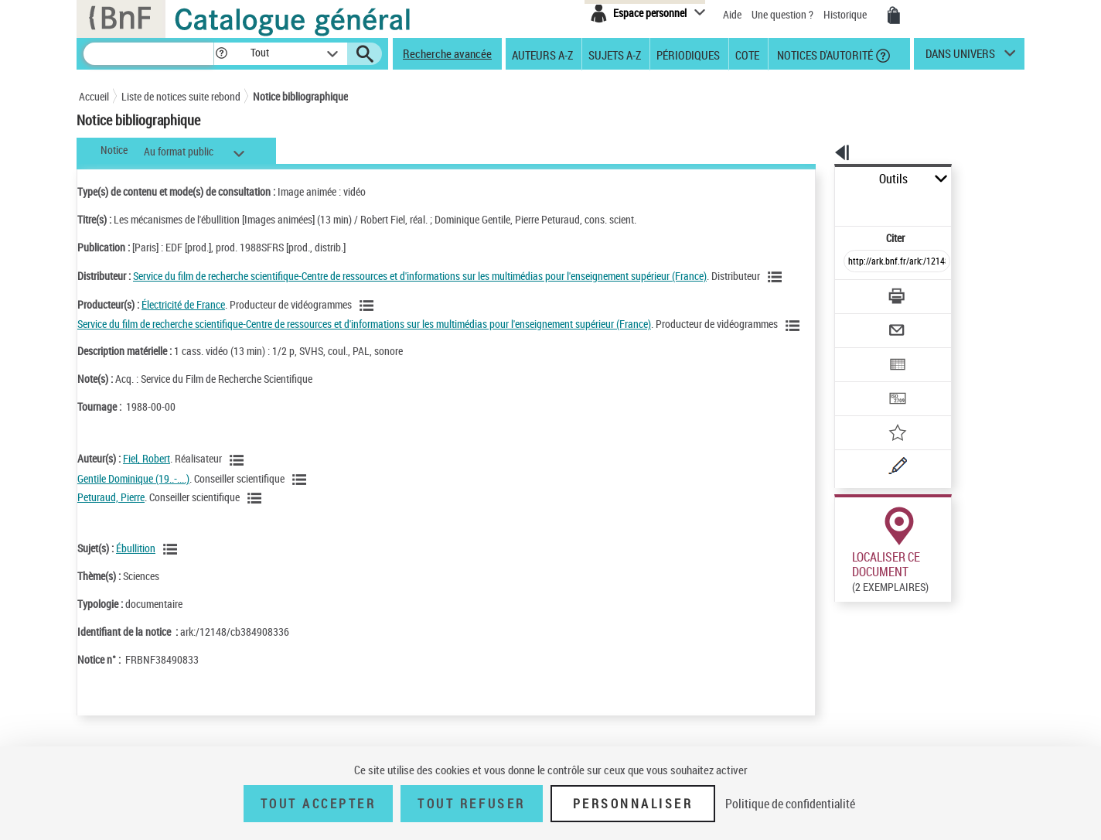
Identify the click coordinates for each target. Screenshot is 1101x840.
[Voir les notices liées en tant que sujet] (172, 583)
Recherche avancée (447, 53)
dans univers (960, 57)
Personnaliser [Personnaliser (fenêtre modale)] (633, 803)
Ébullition (135, 581)
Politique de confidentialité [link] (790, 803)
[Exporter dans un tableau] (864, 322)
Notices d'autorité (824, 54)
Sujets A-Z (614, 54)
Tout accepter (319, 803)
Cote (747, 54)
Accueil (94, 96)
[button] (221, 54)
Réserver (847, 608)
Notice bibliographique (300, 96)
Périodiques (688, 54)
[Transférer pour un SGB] (860, 352)
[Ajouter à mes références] (863, 383)
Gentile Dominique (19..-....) (133, 511)
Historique (846, 14)
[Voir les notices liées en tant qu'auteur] (239, 493)
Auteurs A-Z (542, 54)
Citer (829, 203)
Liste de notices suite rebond (180, 96)
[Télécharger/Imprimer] (856, 262)
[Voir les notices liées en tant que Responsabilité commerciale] (143, 296)
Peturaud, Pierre (111, 530)
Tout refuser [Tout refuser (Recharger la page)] (471, 803)
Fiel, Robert (146, 492)
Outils (817, 179)
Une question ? (782, 14)
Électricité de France (183, 322)
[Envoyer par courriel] (853, 292)
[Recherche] (148, 54)
